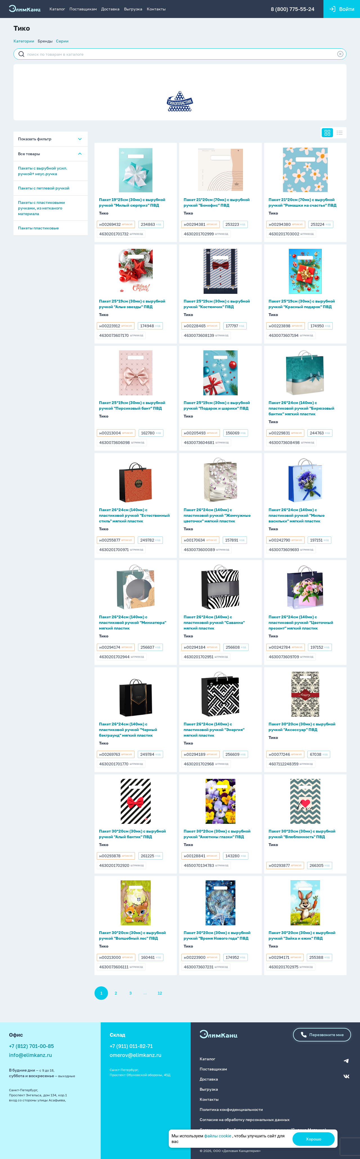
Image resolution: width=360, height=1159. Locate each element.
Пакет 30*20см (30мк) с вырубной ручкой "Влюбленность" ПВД (302, 834)
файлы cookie (217, 1135)
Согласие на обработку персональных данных (245, 1119)
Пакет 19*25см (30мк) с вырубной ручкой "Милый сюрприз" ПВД (132, 202)
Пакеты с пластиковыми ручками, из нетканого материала (41, 208)
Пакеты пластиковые (38, 228)
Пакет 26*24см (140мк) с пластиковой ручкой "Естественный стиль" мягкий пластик (134, 515)
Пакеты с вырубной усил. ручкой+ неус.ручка (42, 171)
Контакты (156, 8)
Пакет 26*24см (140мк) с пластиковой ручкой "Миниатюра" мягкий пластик (132, 622)
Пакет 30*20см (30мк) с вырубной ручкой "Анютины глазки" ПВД (217, 834)
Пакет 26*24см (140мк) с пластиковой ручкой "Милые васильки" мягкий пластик (297, 515)
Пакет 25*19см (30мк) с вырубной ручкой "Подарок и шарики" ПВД (217, 405)
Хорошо (313, 1139)
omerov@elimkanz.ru (135, 1055)
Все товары (29, 153)
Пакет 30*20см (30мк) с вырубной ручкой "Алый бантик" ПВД (132, 834)
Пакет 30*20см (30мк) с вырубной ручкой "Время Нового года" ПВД (217, 935)
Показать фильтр (34, 138)
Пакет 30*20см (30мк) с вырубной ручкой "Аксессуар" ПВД (302, 726)
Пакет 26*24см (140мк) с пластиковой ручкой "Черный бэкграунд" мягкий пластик (128, 729)
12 (160, 993)
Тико (103, 213)
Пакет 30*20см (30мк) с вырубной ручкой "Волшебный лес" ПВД (132, 935)
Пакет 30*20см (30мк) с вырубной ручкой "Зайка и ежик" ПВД (302, 935)
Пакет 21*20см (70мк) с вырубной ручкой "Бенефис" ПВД (217, 202)
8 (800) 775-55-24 (292, 9)
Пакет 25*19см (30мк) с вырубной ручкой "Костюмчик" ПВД (217, 304)
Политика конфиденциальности (231, 1109)
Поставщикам (83, 8)
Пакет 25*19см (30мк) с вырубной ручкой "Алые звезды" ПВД (132, 304)
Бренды (45, 41)
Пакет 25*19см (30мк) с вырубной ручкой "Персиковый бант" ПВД (132, 405)
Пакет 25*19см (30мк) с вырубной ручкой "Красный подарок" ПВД (302, 304)
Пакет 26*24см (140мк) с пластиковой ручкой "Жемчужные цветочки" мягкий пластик (217, 515)
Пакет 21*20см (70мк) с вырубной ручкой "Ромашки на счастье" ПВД (303, 202)
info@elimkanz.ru (30, 1055)
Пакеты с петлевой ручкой (43, 188)
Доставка (110, 8)
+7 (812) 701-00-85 (31, 1046)
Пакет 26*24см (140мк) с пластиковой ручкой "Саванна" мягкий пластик (214, 622)
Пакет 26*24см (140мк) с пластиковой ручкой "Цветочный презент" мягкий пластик (301, 622)
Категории (24, 41)
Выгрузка (133, 8)
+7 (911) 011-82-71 (131, 1046)
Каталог (57, 8)
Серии (62, 41)
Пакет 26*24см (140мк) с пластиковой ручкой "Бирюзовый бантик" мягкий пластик (301, 408)
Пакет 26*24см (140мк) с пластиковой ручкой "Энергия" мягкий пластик (214, 729)
